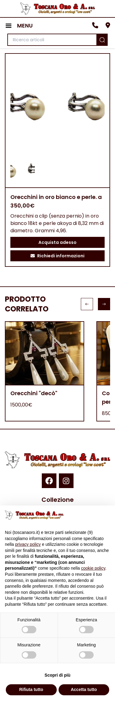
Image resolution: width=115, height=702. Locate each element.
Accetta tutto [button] (84, 689)
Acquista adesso (57, 242)
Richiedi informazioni (57, 256)
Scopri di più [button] (57, 675)
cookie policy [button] (93, 568)
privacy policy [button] (28, 544)
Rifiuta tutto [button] (31, 689)
